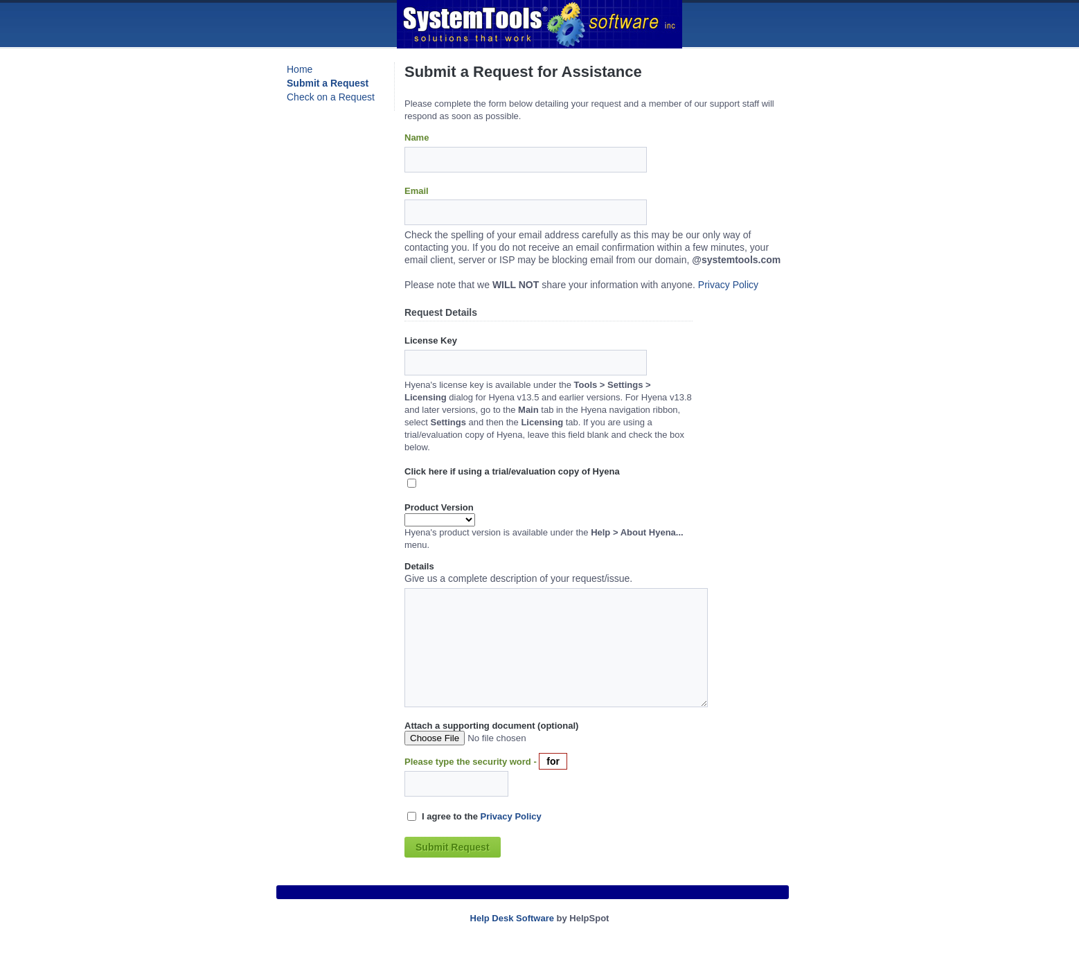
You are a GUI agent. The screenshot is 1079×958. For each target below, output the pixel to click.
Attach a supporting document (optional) (491, 725)
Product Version (439, 507)
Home (299, 69)
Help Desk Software (512, 918)
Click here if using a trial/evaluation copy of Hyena (512, 471)
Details (419, 566)
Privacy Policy (728, 284)
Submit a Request (327, 83)
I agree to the (482, 816)
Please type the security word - (471, 761)
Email (416, 191)
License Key (430, 340)
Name (416, 137)
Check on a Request (331, 97)
